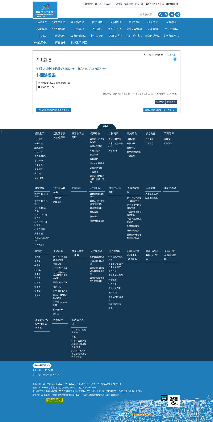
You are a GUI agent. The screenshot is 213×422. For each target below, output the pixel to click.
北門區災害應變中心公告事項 (134, 199)
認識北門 (39, 133)
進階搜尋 (165, 14)
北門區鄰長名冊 (60, 291)
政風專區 (95, 188)
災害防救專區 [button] (134, 29)
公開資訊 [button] (115, 22)
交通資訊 (131, 156)
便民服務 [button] (97, 22)
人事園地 (150, 188)
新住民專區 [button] (97, 35)
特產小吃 (131, 148)
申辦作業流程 (96, 146)
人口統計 (38, 173)
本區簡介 (38, 160)
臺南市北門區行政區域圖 (60, 296)
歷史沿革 (38, 165)
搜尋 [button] (160, 14)
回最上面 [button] (171, 101)
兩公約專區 (171, 29)
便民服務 (95, 133)
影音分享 (57, 202)
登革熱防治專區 (79, 22)
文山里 (37, 287)
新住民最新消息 (97, 257)
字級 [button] (172, 14)
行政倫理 (94, 212)
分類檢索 (118, 4)
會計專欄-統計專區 (41, 209)
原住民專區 (39, 245)
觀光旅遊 (132, 133)
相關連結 (112, 292)
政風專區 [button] (97, 29)
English (107, 4)
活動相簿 (57, 198)
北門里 (37, 270)
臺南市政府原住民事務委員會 (115, 265)
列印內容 (175, 59)
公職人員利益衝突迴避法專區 (97, 202)
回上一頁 (160, 101)
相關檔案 (47, 75)
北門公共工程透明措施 (78, 331)
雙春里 (37, 282)
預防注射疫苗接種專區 (60, 22)
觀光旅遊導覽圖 (134, 152)
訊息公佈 (159, 54)
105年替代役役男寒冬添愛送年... (54, 110)
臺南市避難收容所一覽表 (153, 35)
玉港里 (37, 274)
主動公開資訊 (114, 139)
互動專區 (169, 133)
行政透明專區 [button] (79, 42)
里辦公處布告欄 (60, 282)
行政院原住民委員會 (115, 258)
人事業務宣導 (151, 194)
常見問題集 (95, 150)
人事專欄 (38, 233)
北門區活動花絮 (59, 190)
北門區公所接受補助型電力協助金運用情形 (78, 354)
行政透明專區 (78, 322)
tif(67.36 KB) (47, 87)
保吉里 (37, 261)
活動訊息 (171, 54)
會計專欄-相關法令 (41, 195)
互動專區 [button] (171, 22)
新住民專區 (96, 251)
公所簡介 (38, 139)
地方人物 (57, 264)
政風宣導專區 (96, 208)
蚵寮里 (37, 265)
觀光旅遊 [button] (134, 22)
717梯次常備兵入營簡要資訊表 (54, 83)
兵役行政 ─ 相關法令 (40, 223)
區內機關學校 (40, 156)
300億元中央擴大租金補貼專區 (42, 42)
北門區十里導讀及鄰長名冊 (60, 258)
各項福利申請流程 (115, 298)
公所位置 (38, 152)
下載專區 (94, 172)
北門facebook (172, 4)
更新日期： (38, 370)
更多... (56, 314)
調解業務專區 (96, 167)
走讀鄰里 (58, 251)
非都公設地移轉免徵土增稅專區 (134, 35)
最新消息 (149, 139)
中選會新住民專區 (97, 262)
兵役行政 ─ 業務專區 (40, 216)
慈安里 (37, 291)
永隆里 (37, 295)
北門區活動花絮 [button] (60, 29)
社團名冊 (112, 284)
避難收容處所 (133, 230)
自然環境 (38, 169)
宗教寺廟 (131, 143)
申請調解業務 (114, 304)
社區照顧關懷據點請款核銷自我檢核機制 (78, 344)
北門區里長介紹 (60, 268)
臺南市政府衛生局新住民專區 (97, 279)
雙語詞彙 (128, 4)
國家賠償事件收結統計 (115, 144)
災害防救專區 (133, 190)
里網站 (38, 251)
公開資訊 (113, 133)
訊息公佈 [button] (152, 22)
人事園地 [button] (152, 29)
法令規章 (112, 271)
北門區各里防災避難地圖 (134, 206)
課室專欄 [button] (42, 29)
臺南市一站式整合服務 (97, 140)
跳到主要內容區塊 (1, 1)
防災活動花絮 (133, 226)
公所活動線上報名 (79, 35)
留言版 (167, 139)
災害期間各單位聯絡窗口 (134, 213)
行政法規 (94, 216)
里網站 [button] (42, 35)
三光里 (37, 278)
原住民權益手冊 (115, 275)
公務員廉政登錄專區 (97, 195)
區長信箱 (139, 4)
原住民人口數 (114, 288)
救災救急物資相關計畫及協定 (134, 236)
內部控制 (112, 150)
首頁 (149, 54)
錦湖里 (37, 257)
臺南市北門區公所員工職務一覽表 (97, 179)
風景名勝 (131, 139)
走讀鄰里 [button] (60, 35)
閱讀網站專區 (151, 198)
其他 (73, 337)
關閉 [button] (105, 126)
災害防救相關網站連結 (134, 220)
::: (84, 1)
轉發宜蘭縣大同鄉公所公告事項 (159, 110)
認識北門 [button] (42, 22)
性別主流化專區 (116, 29)
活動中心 (57, 287)
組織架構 (38, 148)
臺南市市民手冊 (97, 163)
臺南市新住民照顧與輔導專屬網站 (97, 271)
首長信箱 (94, 159)
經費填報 (60, 42)
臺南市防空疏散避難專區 (171, 35)
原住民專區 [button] (115, 35)
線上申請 (94, 155)
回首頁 (98, 4)
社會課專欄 (39, 229)
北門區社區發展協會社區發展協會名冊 (60, 275)
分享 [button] (177, 14)
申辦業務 (112, 279)
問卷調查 (168, 143)
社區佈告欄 (58, 309)
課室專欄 (39, 188)
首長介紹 (38, 143)
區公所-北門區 (45, 10)
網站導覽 (89, 4)
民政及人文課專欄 (41, 239)
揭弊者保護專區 (97, 221)
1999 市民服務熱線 (155, 4)
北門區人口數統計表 (60, 303)
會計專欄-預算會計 (41, 202)
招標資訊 (79, 29)
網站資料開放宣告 (42, 365)
